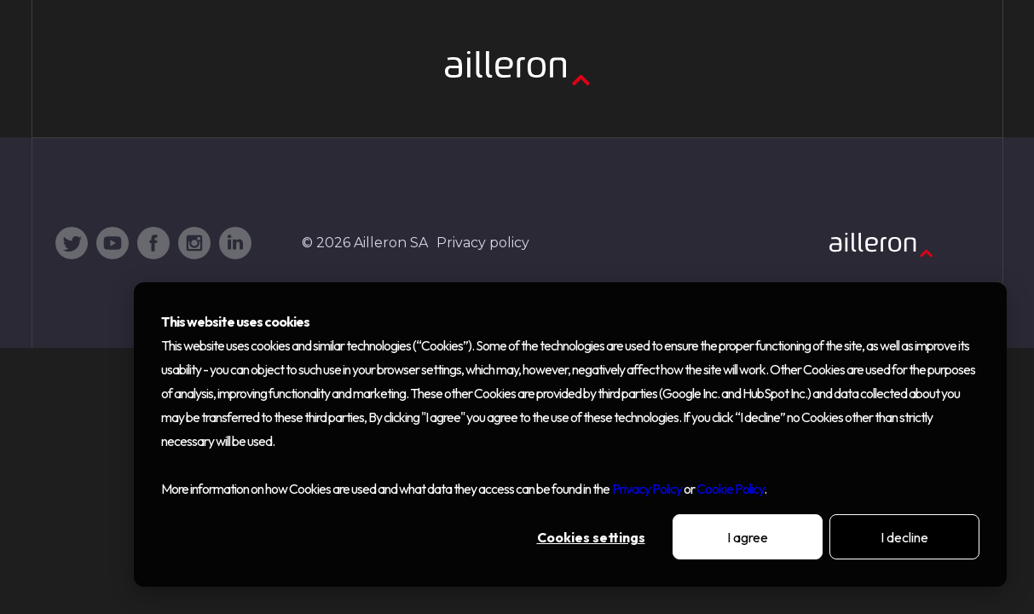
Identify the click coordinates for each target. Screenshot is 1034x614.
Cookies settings (591, 537)
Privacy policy (482, 243)
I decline (904, 537)
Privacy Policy (647, 488)
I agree (747, 537)
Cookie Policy (730, 488)
